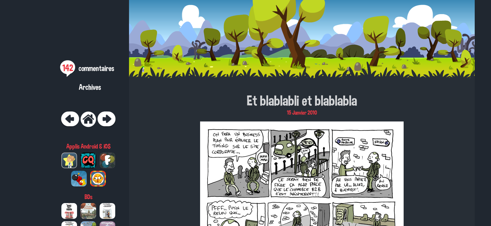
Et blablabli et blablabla (302, 100)
